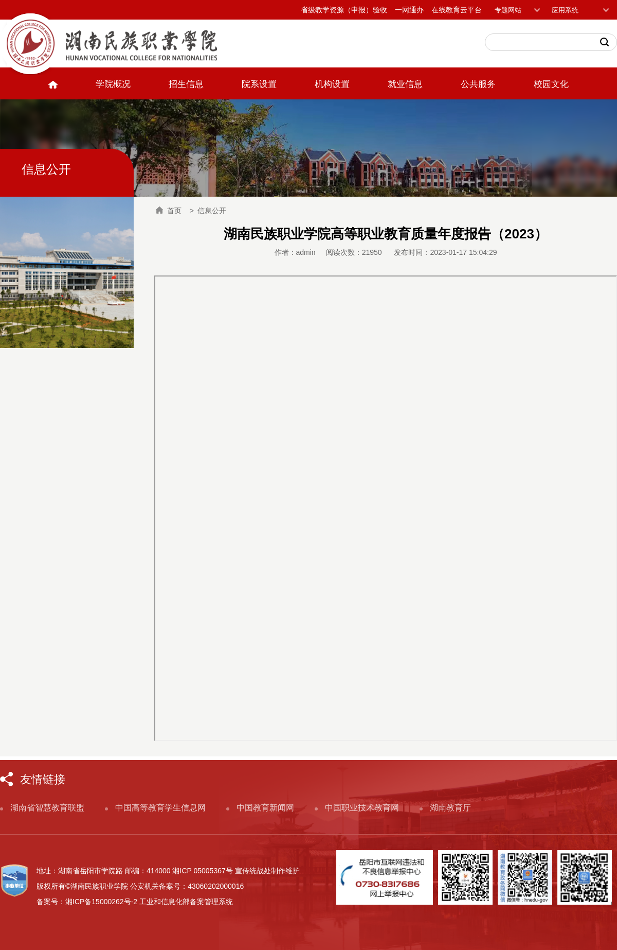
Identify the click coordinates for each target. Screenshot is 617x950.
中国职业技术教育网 (362, 807)
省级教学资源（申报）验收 (344, 10)
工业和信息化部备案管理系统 (186, 901)
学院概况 (113, 84)
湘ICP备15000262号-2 (101, 901)
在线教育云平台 (456, 10)
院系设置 (259, 84)
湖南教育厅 (450, 807)
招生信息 (186, 84)
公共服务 (478, 84)
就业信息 (405, 84)
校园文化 (551, 84)
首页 (169, 210)
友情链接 (42, 779)
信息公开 (211, 210)
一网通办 (409, 10)
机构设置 (332, 84)
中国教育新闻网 (265, 807)
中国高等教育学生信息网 (160, 807)
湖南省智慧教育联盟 (47, 807)
